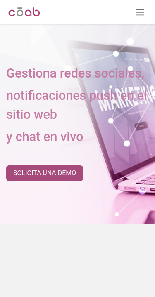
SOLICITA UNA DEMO (44, 173)
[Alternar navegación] (140, 12)
